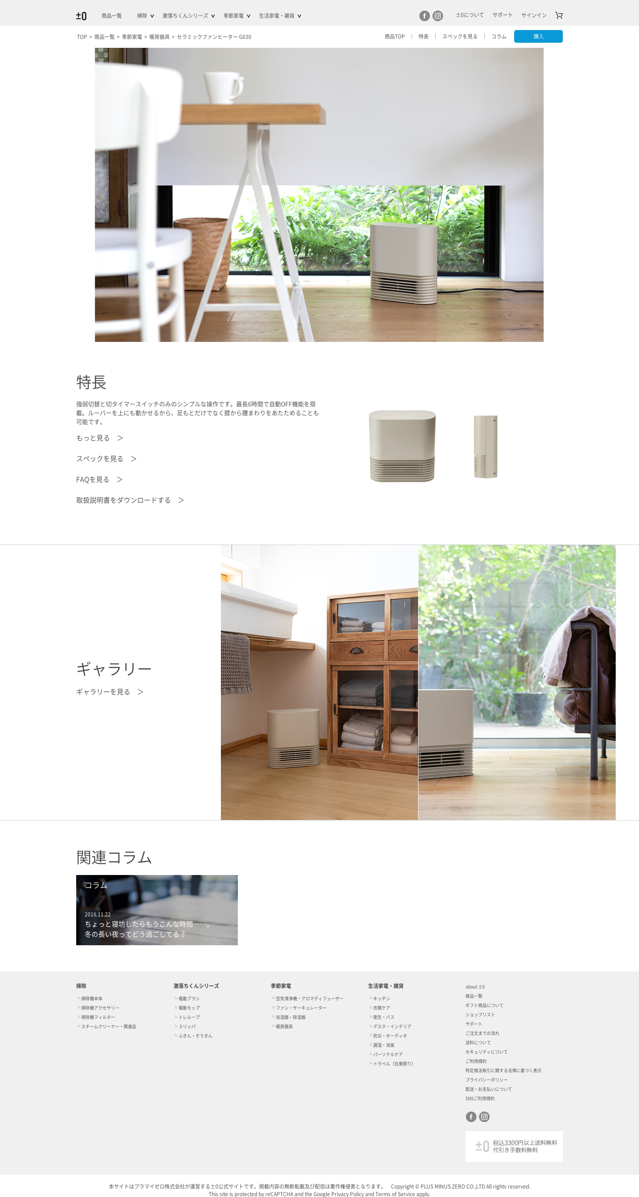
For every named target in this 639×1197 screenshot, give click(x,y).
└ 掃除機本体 (89, 998)
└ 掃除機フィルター (95, 1017)
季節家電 (233, 15)
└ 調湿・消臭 (381, 1045)
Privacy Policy (347, 1194)
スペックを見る (459, 36)
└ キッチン (379, 998)
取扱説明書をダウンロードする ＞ (130, 500)
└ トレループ (187, 1017)
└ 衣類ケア (379, 1008)
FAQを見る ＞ (99, 479)
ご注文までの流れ (482, 1033)
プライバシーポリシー (486, 1080)
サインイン (534, 15)
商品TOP (394, 36)
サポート (473, 1024)
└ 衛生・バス (381, 1017)
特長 (423, 36)
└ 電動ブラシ (187, 998)
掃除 (142, 15)
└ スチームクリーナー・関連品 (106, 1026)
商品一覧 (112, 15)
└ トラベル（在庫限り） (392, 1064)
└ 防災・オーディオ (387, 1036)
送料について (478, 1042)
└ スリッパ (185, 1026)
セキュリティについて (486, 1052)
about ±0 (475, 987)
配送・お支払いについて (488, 1089)
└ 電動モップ (187, 1008)
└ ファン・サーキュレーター (299, 1008)
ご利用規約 (476, 1061)
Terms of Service (395, 1194)
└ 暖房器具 (282, 1026)
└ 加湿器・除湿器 (288, 1017)
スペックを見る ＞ (106, 458)
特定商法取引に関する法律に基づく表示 (503, 1070)
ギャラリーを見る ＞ (110, 691)
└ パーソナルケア (385, 1054)
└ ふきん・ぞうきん (193, 1036)
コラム (498, 36)
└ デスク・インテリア (389, 1026)
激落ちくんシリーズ (185, 15)
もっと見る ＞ (100, 438)
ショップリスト (480, 1015)
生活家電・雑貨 (277, 15)
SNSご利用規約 (480, 1098)
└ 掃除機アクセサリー (97, 1008)
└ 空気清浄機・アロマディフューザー (307, 998)
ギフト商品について (484, 1005)
